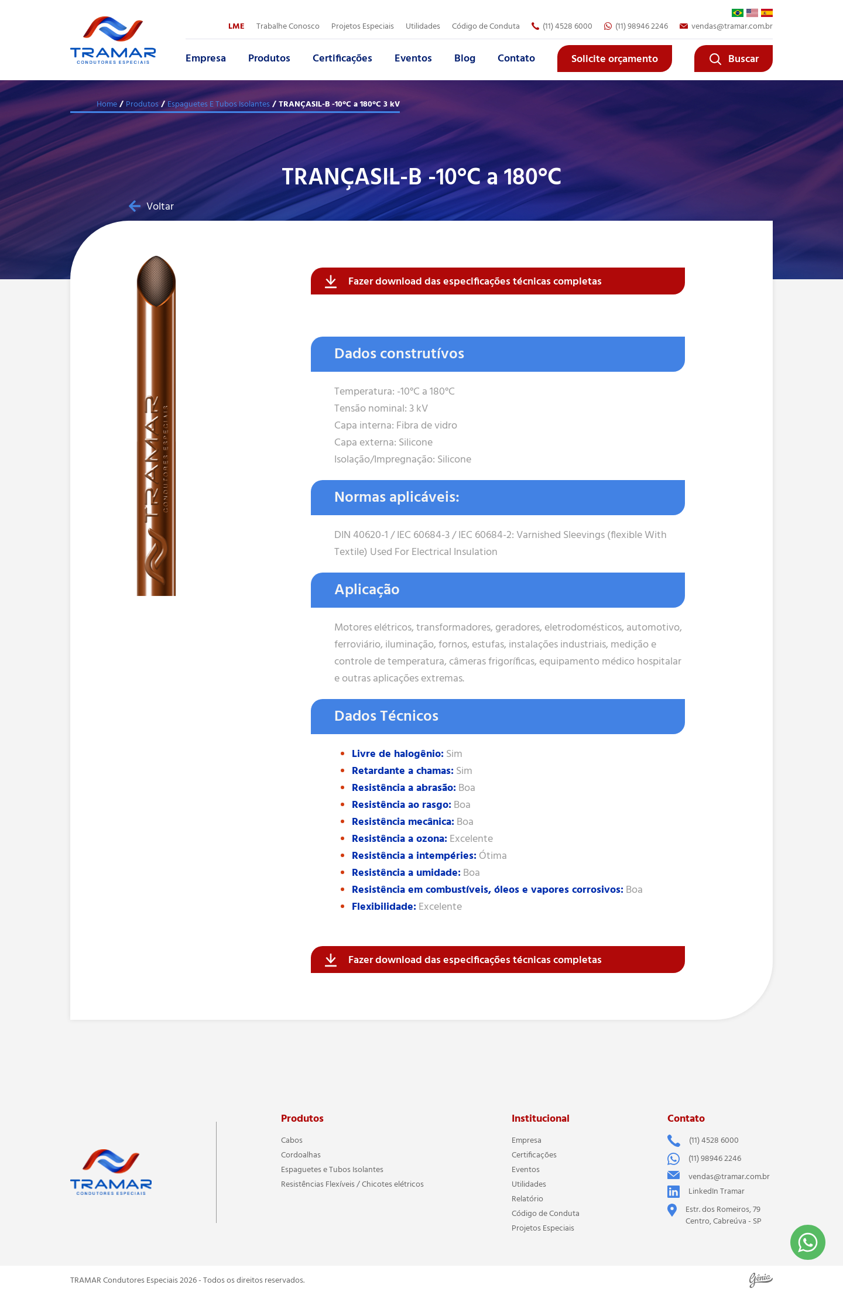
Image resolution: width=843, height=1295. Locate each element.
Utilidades (423, 26)
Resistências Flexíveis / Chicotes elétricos (352, 1184)
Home (107, 104)
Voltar (151, 206)
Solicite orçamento (614, 59)
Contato (516, 58)
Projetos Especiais (362, 26)
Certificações (342, 58)
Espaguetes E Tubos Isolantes (218, 104)
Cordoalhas (301, 1155)
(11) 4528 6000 (562, 26)
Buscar (733, 59)
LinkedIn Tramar (706, 1192)
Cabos (292, 1140)
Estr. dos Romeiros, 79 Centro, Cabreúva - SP (714, 1215)
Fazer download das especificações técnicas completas (463, 281)
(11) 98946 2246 (636, 26)
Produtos (269, 58)
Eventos (413, 58)
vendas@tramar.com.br (726, 26)
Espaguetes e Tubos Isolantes (332, 1170)
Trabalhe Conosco (288, 26)
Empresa (206, 58)
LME (236, 26)
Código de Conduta (486, 26)
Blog (464, 58)
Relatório (527, 1199)
